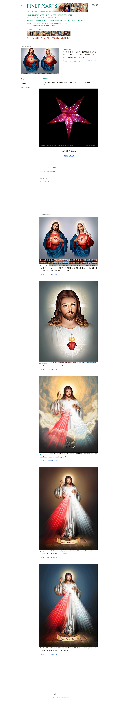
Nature (84, 20)
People (39, 18)
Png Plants (50, 26)
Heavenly (48, 15)
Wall (34, 23)
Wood (39, 23)
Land (29, 26)
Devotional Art (38, 15)
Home (29, 15)
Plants (45, 23)
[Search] (95, 5)
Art (54, 15)
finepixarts (42, 6)
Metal (51, 23)
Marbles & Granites (61, 23)
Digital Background (41, 20)
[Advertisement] (68, 198)
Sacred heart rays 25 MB (52, 456)
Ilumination (31, 18)
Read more (93, 61)
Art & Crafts (62, 15)
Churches (54, 20)
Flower (30, 20)
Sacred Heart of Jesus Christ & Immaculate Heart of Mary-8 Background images (80, 55)
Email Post (51, 168)
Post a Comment (44, 181)
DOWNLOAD (69, 156)
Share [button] (65, 61)
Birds (70, 15)
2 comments (51, 370)
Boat (56, 18)
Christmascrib (64, 20)
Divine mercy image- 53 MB (53, 553)
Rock (29, 23)
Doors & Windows (38, 26)
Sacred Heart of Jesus (51, 365)
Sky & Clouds (48, 18)
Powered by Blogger (60, 694)
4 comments (75, 61)
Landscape (76, 20)
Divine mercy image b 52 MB (53, 650)
